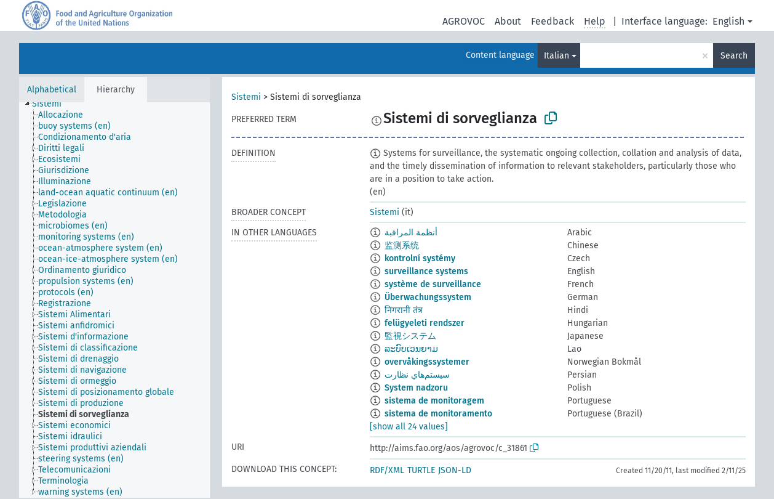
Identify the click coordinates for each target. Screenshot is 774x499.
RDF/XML (387, 470)
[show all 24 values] (409, 426)
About (508, 21)
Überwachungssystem (428, 297)
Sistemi (246, 97)
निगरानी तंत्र (404, 310)
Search (734, 56)
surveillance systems (426, 271)
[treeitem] (52, 104)
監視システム (410, 336)
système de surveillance (433, 284)
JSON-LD (454, 470)
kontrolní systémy (420, 258)
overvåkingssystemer (427, 362)
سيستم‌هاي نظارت (417, 375)
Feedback (552, 21)
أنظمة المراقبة (411, 232)
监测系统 (402, 245)
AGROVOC (463, 21)
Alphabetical (51, 89)
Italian (556, 56)
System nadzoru (416, 388)
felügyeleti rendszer (425, 323)
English (728, 21)
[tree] (114, 300)
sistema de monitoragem (434, 401)
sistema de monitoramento (438, 413)
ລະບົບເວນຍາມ (411, 349)
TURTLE (421, 470)
